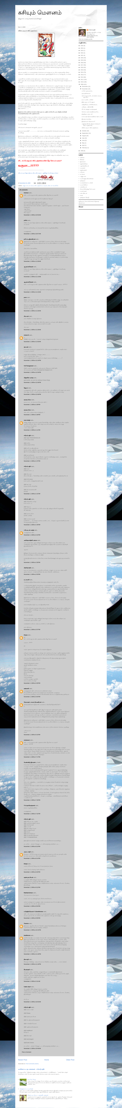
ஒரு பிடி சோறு (31, 1079)
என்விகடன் (83, 187)
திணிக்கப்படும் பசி (87, 114)
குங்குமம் (82, 180)
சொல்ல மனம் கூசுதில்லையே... (90, 112)
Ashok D (26, 335)
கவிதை (82, 157)
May (83, 143)
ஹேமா (26, 388)
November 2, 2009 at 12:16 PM (32, 360)
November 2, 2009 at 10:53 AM (32, 215)
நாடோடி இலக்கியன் (29, 239)
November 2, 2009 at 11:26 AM (32, 311)
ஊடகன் (26, 347)
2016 (82, 67)
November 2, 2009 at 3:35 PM (32, 683)
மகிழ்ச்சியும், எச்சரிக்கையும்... (90, 104)
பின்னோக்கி (27, 568)
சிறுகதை (96, 201)
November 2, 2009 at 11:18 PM (32, 954)
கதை (81, 195)
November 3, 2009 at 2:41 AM (32, 981)
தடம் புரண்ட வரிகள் (87, 99)
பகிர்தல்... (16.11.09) (87, 107)
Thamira (26, 923)
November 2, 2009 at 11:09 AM (32, 261)
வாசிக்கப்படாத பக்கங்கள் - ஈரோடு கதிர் (31, 1069)
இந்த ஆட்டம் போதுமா (88, 102)
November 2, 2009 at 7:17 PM (32, 757)
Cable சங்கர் (27, 986)
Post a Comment (26, 1052)
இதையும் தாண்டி (86, 119)
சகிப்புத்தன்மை (38, 185)
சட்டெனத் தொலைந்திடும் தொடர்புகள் (92, 116)
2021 (82, 55)
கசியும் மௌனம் (40, 12)
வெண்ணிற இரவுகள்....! (30, 762)
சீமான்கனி (27, 969)
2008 (82, 150)
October (84, 131)
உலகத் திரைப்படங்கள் (86, 183)
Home (46, 1060)
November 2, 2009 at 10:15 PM (32, 930)
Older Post (70, 1060)
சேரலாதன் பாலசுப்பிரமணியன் (32, 702)
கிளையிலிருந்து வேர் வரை (87, 189)
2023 (82, 50)
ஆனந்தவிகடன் (84, 166)
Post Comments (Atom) (32, 1063)
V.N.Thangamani (28, 366)
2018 (82, 62)
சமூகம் (45, 185)
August (84, 135)
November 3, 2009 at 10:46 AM (32, 1048)
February (84, 147)
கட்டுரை (31, 185)
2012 (82, 77)
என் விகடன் (83, 193)
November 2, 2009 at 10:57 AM (32, 233)
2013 (82, 74)
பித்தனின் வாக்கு (28, 377)
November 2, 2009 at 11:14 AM (32, 276)
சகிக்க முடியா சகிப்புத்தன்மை (90, 127)
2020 (82, 57)
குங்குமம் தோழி (84, 197)
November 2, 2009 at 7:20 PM (32, 800)
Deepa (26, 864)
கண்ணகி (26, 688)
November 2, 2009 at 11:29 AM (32, 329)
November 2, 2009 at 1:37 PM (32, 461)
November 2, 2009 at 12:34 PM (32, 372)
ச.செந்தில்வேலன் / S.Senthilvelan (33, 911)
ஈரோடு (82, 172)
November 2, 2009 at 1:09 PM (32, 404)
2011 (82, 79)
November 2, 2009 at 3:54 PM (32, 696)
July (83, 138)
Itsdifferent (27, 935)
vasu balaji (27, 420)
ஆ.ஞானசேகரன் (28, 266)
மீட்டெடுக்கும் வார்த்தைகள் (89, 109)
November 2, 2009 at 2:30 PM (32, 562)
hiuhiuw (26, 193)
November (85, 89)
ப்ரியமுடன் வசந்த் (29, 530)
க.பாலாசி (26, 579)
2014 (82, 72)
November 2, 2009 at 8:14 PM (32, 846)
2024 (82, 48)
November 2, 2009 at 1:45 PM (32, 524)
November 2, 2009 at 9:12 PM (32, 887)
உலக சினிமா (84, 185)
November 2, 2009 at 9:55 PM (32, 918)
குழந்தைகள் (83, 170)
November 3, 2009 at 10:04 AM (32, 1002)
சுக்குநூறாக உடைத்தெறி (26, 1089)
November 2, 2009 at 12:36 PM (32, 382)
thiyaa (25, 635)
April (83, 145)
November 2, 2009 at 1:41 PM (32, 493)
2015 (82, 70)
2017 (82, 65)
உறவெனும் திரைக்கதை (86, 178)
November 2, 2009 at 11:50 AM (32, 341)
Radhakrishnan (28, 892)
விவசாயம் (82, 203)
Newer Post (22, 1060)
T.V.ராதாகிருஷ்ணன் (29, 805)
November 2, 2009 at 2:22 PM (32, 535)
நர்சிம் (25, 220)
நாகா (25, 297)
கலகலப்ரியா (27, 399)
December (85, 86)
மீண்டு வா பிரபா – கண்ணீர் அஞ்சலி (37, 1095)
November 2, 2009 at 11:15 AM (32, 292)
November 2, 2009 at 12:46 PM (32, 394)
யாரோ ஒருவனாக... (87, 91)
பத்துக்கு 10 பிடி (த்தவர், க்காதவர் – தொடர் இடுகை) (91, 124)
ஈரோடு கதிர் (27, 435)
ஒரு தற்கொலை (86, 93)
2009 (82, 84)
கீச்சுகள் (82, 159)
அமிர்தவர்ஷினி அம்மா (30, 540)
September (85, 133)
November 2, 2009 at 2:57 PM (32, 629)
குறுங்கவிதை (83, 164)
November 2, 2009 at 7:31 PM (32, 813)
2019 (82, 60)
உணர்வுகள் (83, 191)
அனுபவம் (25, 185)
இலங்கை (82, 161)
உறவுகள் (82, 168)
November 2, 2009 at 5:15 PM (32, 734)
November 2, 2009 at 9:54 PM (32, 906)
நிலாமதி (26, 959)
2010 (82, 82)
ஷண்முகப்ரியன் (28, 877)
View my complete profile (85, 39)
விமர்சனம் (91, 201)
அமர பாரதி (27, 852)
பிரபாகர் (26, 316)
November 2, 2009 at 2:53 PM (32, 574)
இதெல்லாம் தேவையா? (88, 121)
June (83, 140)
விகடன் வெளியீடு (53, 185)
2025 (82, 45)
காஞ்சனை (27, 740)
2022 (82, 53)
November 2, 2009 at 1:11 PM (32, 430)
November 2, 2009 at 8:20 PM (32, 872)
